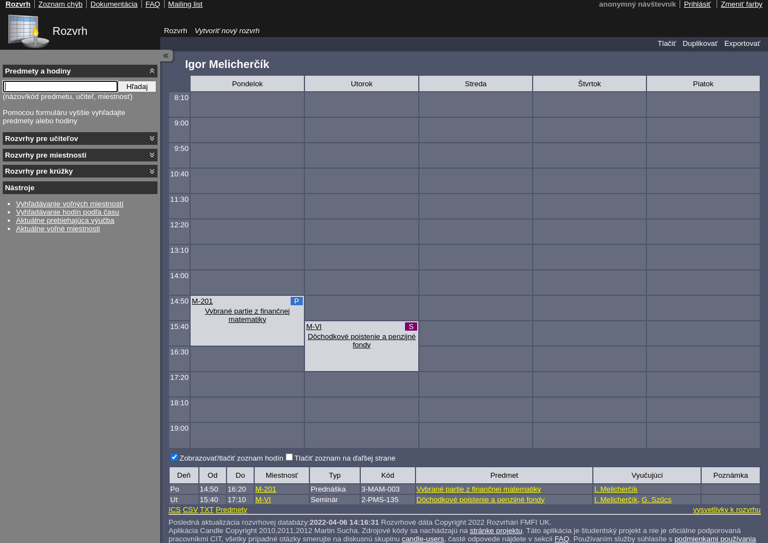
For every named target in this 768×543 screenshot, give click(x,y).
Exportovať (742, 43)
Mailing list (185, 4)
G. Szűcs (656, 499)
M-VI (314, 326)
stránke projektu (496, 530)
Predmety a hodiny (38, 71)
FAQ (152, 4)
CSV (190, 509)
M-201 (202, 301)
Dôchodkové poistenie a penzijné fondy (362, 340)
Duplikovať (700, 43)
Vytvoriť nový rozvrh (227, 31)
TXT (207, 509)
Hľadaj (137, 86)
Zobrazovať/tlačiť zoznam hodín (231, 458)
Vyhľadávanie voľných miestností (70, 204)
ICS (175, 509)
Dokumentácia (114, 4)
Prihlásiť (697, 4)
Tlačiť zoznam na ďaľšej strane (345, 458)
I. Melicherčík (616, 489)
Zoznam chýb (60, 4)
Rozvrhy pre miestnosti (45, 155)
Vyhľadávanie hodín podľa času (67, 212)
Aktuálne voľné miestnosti (58, 228)
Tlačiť (666, 43)
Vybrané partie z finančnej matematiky (247, 315)
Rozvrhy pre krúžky (39, 171)
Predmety (231, 509)
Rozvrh (69, 31)
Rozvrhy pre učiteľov (41, 138)
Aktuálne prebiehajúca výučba (65, 220)
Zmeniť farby (741, 4)
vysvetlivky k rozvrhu (726, 509)
